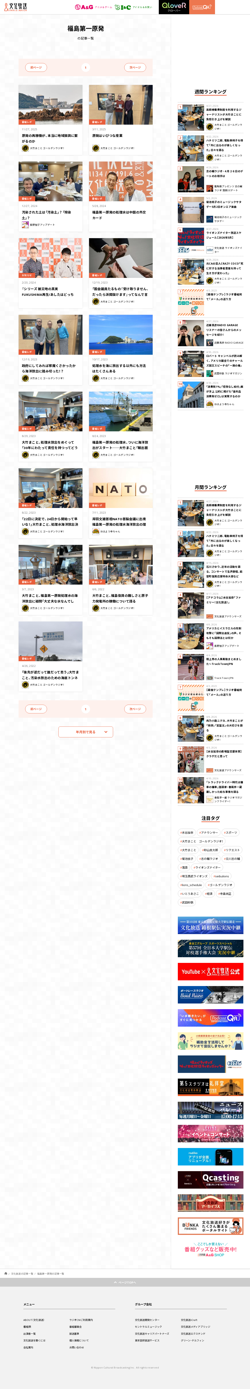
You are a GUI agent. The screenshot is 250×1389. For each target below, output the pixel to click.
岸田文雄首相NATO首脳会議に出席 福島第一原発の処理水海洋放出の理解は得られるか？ (119, 524)
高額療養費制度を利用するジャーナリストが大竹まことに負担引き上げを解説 (223, 114)
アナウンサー (209, 832)
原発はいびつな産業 (109, 135)
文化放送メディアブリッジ (197, 1327)
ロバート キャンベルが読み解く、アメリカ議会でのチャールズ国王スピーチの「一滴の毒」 (224, 360)
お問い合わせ (77, 1347)
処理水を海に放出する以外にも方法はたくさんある (120, 368)
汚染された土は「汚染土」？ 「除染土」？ (50, 214)
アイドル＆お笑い (132, 7)
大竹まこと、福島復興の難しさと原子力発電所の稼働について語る (120, 597)
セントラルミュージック (149, 1327)
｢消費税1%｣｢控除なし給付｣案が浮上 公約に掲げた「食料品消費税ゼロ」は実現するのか (224, 391)
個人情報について (80, 1340)
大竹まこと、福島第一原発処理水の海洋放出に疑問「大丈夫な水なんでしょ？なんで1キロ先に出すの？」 (49, 603)
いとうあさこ (190, 894)
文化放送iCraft (190, 1320)
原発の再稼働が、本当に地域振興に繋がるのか (49, 138)
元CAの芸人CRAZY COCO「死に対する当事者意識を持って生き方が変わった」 (224, 268)
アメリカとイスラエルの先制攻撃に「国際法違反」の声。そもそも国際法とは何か (223, 633)
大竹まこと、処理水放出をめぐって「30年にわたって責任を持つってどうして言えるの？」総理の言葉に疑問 (50, 449)
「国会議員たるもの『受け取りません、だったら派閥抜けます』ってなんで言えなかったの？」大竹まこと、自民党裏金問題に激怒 (119, 296)
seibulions (222, 876)
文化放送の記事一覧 (22, 1273)
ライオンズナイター (208, 867)
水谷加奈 (187, 832)
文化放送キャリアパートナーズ (153, 1334)
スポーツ (231, 832)
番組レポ (28, 122)
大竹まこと (189, 850)
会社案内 (28, 1347)
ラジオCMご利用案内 (82, 1320)
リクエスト (233, 850)
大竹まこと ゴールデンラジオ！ (202, 841)
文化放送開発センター (148, 1320)
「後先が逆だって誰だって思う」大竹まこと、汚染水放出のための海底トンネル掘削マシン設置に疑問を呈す (50, 679)
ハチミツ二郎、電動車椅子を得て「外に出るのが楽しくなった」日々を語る (224, 145)
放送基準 (74, 1334)
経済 (209, 894)
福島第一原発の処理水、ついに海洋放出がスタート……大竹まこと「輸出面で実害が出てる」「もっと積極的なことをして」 (120, 449)
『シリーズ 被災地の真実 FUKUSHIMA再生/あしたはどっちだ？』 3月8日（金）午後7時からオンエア (50, 296)
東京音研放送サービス (148, 1340)
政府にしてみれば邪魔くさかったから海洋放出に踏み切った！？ (50, 368)
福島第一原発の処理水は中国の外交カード (120, 214)
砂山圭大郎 (211, 850)
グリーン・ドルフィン (193, 1340)
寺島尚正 (225, 894)
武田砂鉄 (187, 902)
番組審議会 (76, 1327)
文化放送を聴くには (35, 1340)
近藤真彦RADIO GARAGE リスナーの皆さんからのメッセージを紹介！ (223, 330)
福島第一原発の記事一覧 (50, 1273)
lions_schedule (192, 885)
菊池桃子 (187, 859)
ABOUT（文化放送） (34, 1320)
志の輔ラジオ (209, 859)
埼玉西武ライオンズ (195, 876)
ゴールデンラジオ (221, 885)
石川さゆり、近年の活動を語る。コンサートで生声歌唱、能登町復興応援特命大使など (224, 571)
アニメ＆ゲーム (91, 7)
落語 (185, 867)
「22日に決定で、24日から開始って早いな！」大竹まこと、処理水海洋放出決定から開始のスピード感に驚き (50, 526)
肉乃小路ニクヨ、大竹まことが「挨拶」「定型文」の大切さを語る (224, 725)
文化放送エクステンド (194, 1334)
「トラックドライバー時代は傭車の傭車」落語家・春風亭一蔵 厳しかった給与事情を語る (224, 787)
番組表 (27, 1327)
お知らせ (28, 275)
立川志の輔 (233, 859)
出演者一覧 (30, 1334)
